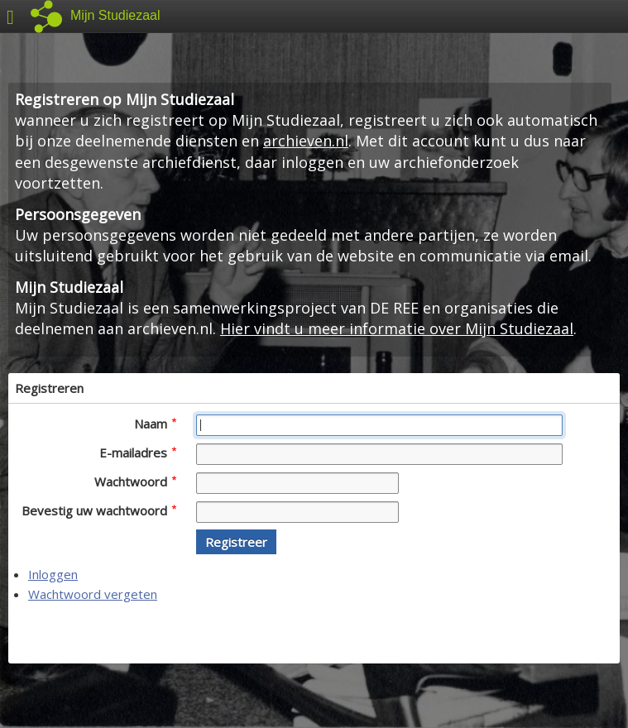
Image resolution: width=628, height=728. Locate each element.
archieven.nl (305, 141)
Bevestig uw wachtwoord (99, 510)
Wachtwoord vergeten (92, 594)
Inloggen (53, 574)
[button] (236, 541)
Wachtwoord (135, 481)
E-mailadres (137, 452)
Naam (155, 423)
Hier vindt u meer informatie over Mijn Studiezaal (396, 328)
